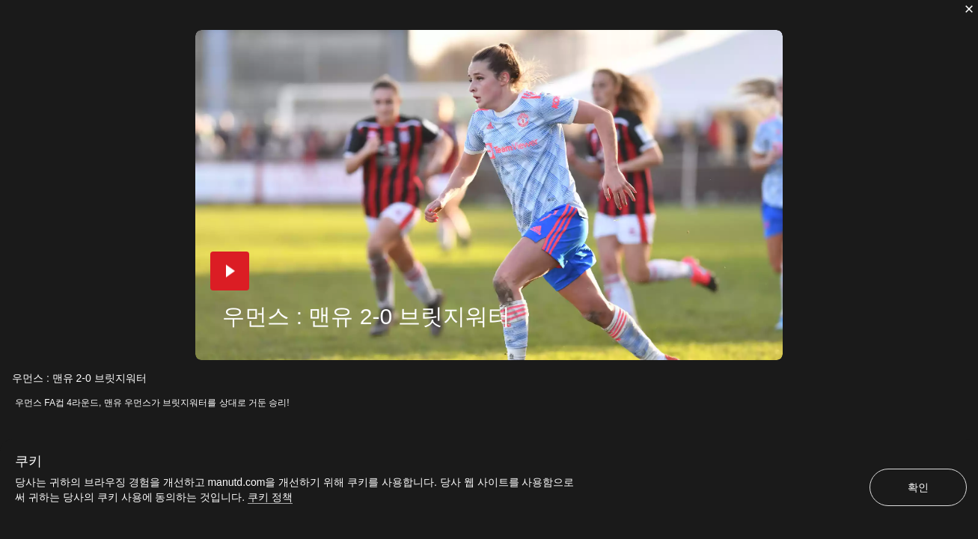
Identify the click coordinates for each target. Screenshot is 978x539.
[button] (229, 271)
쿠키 (28, 461)
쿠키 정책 (270, 497)
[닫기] (969, 9)
